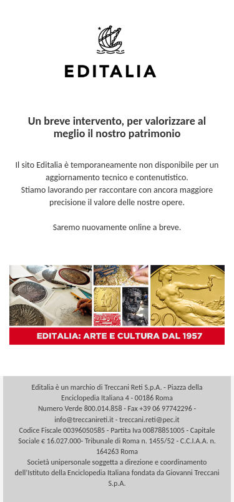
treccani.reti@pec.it (149, 419)
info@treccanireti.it (84, 419)
